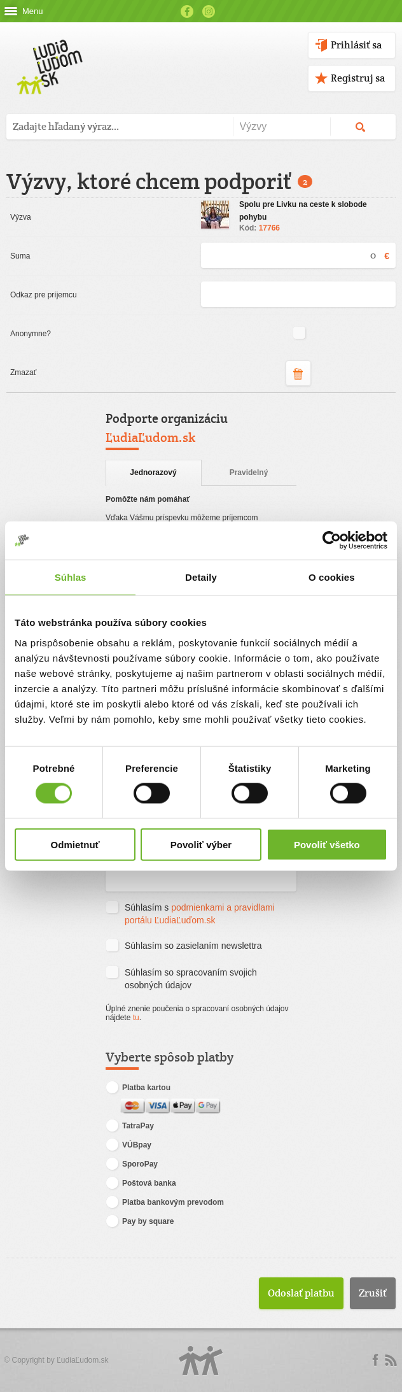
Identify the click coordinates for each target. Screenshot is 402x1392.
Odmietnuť (75, 844)
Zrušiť (373, 1293)
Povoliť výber (201, 844)
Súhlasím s (190, 913)
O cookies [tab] (331, 577)
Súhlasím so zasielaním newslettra (184, 946)
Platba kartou (138, 1088)
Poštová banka (141, 1184)
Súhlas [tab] (71, 577)
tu (136, 1017)
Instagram (208, 11)
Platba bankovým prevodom (165, 1203)
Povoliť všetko (327, 844)
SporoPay (132, 1165)
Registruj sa (358, 78)
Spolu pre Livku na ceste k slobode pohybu (303, 211)
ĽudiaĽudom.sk (82, 1360)
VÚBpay (128, 1146)
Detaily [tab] (201, 577)
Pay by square (140, 1222)
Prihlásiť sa (356, 45)
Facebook (187, 11)
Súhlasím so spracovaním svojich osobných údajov (181, 978)
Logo (201, 1360)
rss (390, 1360)
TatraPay (130, 1126)
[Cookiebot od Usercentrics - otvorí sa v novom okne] (331, 540)
